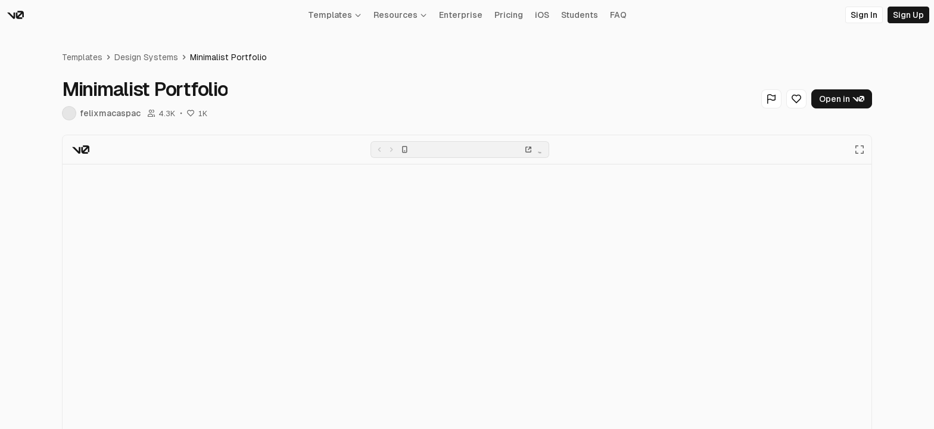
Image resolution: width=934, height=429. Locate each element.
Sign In (864, 15)
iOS (542, 15)
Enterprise (460, 15)
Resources (400, 15)
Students (579, 15)
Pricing (508, 15)
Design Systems (146, 57)
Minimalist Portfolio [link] (228, 57)
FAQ (618, 15)
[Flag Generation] (771, 98)
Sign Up (908, 15)
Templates (335, 15)
